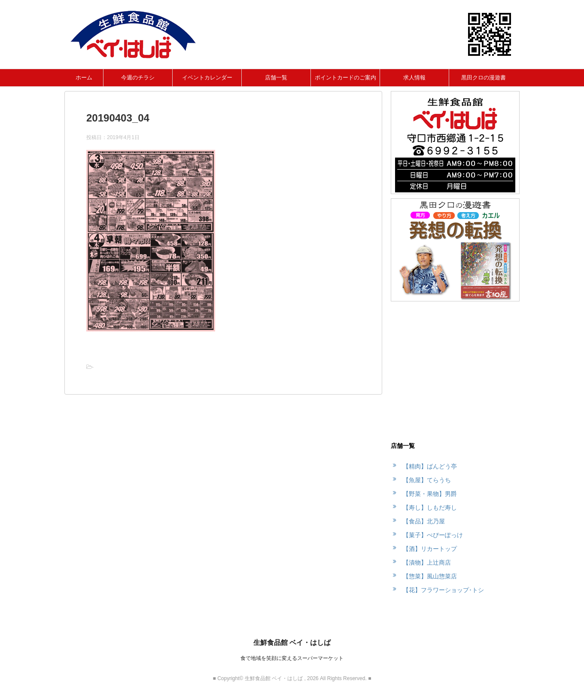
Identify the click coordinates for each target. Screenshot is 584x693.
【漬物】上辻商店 (427, 562)
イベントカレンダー (207, 77)
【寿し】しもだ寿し (430, 507)
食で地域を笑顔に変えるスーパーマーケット (292, 658)
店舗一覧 (276, 77)
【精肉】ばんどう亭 (430, 466)
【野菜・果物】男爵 (430, 493)
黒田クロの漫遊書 (483, 77)
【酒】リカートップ (430, 548)
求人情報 (414, 77)
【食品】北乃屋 (424, 521)
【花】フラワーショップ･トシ (443, 590)
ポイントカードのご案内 (345, 77)
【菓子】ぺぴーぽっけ (433, 535)
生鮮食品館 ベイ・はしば (292, 642)
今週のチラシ (138, 77)
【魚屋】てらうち (427, 480)
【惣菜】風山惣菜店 (430, 576)
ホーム (84, 77)
